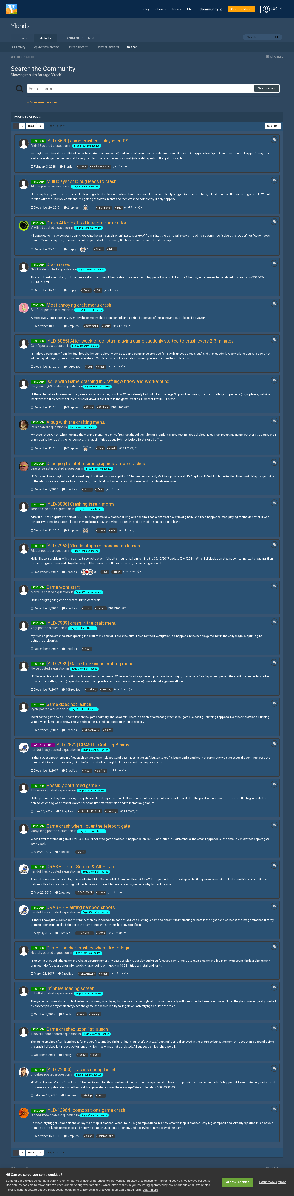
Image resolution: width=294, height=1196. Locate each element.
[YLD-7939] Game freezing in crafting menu (89, 663)
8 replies (71, 530)
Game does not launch (68, 704)
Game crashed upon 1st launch (77, 1029)
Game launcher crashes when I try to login (88, 948)
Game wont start (63, 587)
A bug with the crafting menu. (75, 422)
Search (132, 47)
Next (31, 126)
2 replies (71, 207)
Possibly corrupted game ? (73, 785)
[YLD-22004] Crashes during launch (81, 1069)
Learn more (150, 1189)
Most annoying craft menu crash (78, 305)
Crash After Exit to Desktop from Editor (86, 223)
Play (146, 9)
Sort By (273, 126)
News (176, 9)
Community (209, 9)
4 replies (62, 851)
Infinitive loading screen (70, 988)
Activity (45, 38)
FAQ (190, 9)
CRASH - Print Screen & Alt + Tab (80, 866)
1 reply (66, 166)
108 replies (71, 689)
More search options (42, 102)
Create (161, 9)
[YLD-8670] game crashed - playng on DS (87, 141)
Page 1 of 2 (56, 126)
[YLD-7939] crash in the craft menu (81, 623)
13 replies (64, 811)
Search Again (266, 88)
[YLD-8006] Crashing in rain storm (80, 504)
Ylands (20, 26)
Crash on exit (59, 264)
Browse (22, 38)
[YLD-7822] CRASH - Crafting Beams (92, 745)
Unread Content (78, 47)
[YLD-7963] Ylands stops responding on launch (93, 546)
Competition (241, 9)
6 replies (69, 730)
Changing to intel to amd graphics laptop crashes (95, 463)
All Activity (18, 47)
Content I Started (108, 47)
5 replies (71, 326)
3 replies (71, 407)
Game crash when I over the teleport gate (88, 826)
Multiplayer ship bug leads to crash (81, 181)
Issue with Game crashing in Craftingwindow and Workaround (107, 381)
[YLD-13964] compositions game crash (85, 1110)
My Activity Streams (46, 47)
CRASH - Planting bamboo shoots (80, 907)
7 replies (65, 973)
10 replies (72, 366)
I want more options (272, 1182)
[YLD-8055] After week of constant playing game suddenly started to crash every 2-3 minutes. (140, 341)
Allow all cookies (237, 1182)
